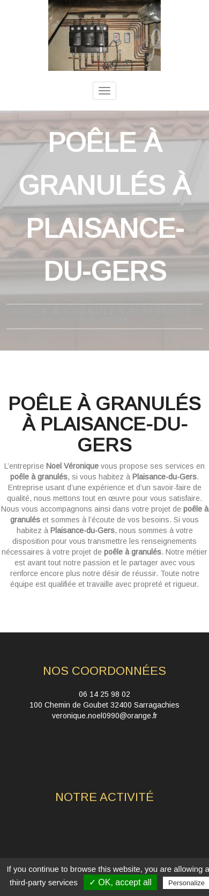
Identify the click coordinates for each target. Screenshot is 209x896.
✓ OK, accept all (120, 882)
